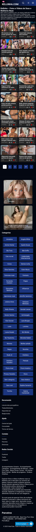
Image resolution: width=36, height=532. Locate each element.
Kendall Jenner (25, 309)
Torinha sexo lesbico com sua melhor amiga (9, 69)
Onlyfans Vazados (9, 361)
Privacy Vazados (9, 374)
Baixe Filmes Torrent (17, 470)
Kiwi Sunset (9, 321)
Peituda (25, 361)
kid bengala (25, 315)
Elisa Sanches (9, 270)
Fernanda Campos (9, 282)
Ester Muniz (5, 142)
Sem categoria (9, 380)
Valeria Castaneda (25, 392)
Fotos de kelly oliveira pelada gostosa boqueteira (9, 105)
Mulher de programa (19, 472)
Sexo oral (9, 385)
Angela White (25, 239)
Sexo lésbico (5, 71)
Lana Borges (25, 321)
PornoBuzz (5, 521)
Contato (4, 439)
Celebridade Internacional (25, 257)
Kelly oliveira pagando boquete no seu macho (26, 104)
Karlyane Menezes (25, 303)
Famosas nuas (9, 275)
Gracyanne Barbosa (9, 289)
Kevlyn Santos (9, 315)
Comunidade (6, 426)
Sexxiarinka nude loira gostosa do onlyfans (26, 86)
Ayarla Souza (25, 245)
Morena (9, 344)
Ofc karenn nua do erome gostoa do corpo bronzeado (9, 34)
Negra (9, 349)
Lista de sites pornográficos (10, 405)
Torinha (21, 71)
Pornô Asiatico (26, 368)
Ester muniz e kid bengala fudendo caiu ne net (8, 140)
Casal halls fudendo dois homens (25, 33)
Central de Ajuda (7, 423)
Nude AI (9, 355)
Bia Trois (9, 251)
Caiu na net (9, 256)
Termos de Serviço (7, 429)
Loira (20, 89)
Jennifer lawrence (25, 296)
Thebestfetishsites (7, 408)
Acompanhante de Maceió (19, 468)
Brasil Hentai (6, 472)
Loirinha (25, 326)
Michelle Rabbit (25, 338)
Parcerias (5, 442)
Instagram (5, 460)
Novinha (25, 349)
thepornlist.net (6, 411)
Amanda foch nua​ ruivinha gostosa (7, 51)
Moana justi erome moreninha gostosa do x (9, 122)
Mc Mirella (25, 332)
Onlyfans (26, 355)
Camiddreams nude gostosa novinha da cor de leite (26, 140)
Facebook (5, 454)
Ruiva (3, 54)
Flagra (25, 281)
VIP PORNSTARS (20, 519)
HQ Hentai (28, 470)
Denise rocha (25, 264)
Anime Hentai (9, 245)
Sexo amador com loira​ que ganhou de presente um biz (26, 52)
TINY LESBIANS (8, 519)
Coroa (9, 264)
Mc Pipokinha (9, 338)
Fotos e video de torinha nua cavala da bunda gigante (26, 69)
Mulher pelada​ (25, 344)
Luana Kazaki (9, 332)
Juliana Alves (9, 302)
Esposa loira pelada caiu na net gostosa (25, 157)
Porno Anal (9, 368)
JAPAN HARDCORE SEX (11, 517)
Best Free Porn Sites (27, 517)
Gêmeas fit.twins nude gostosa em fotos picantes (26, 122)
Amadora (4, 36)
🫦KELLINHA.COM (10, 3)
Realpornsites (6, 413)
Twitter (4, 457)
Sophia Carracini (25, 385)
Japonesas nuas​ (9, 296)
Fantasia (26, 275)
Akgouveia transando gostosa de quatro (8, 157)
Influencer (4, 89)
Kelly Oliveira (5, 107)
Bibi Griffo (25, 251)
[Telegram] (31, 523)
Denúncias (5, 444)
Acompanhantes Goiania (10, 467)
